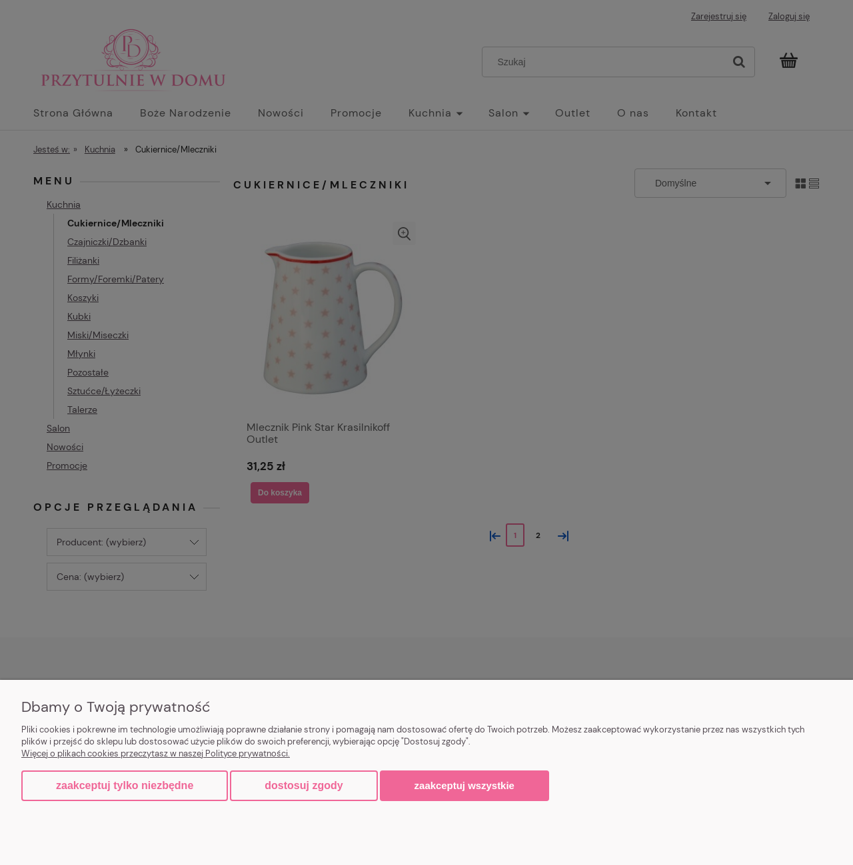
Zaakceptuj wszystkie (464, 785)
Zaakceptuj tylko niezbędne (124, 785)
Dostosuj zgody (304, 785)
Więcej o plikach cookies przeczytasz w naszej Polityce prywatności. (155, 753)
